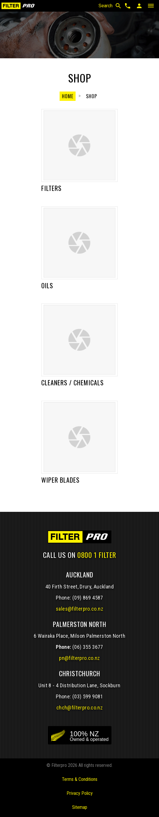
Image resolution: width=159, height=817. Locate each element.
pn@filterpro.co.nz (79, 658)
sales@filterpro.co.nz (79, 609)
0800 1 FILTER (96, 554)
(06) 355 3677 (87, 647)
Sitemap (79, 807)
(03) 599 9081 (87, 696)
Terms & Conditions (79, 779)
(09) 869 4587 (87, 598)
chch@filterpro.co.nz (79, 707)
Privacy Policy (80, 793)
